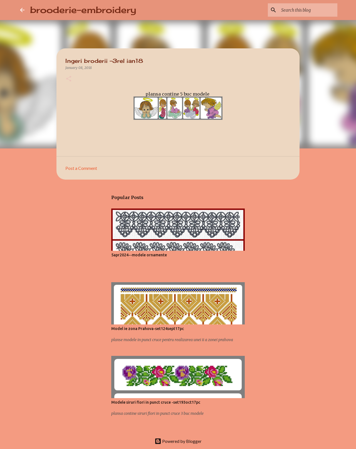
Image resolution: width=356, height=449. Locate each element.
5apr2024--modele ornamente (139, 255)
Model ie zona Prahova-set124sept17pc (147, 328)
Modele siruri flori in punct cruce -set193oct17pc (155, 402)
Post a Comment (81, 168)
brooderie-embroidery (83, 9)
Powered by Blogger (178, 441)
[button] (68, 79)
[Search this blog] (308, 10)
